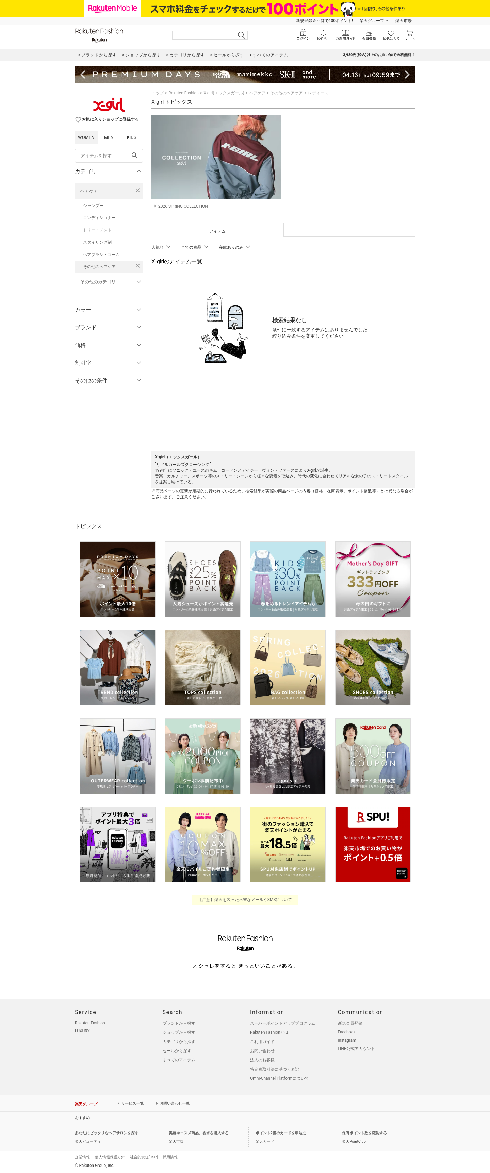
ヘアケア (89, 191)
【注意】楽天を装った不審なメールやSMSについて (245, 899)
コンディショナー (99, 217)
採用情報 (170, 1157)
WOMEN (86, 137)
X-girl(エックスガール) (223, 93)
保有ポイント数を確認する (364, 1133)
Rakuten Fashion (183, 93)
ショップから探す (179, 1032)
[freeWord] (109, 156)
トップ (157, 93)
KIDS (131, 137)
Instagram (347, 1040)
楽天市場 (403, 20)
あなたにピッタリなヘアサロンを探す (106, 1133)
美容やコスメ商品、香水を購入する (199, 1133)
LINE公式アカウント (356, 1048)
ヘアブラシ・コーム (101, 254)
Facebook (347, 1032)
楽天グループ (372, 20)
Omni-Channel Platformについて (279, 1078)
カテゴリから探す (179, 1041)
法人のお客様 (262, 1060)
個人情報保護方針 (110, 1157)
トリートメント (97, 230)
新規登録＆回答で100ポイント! (324, 20)
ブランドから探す (179, 1023)
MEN (109, 137)
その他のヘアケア (99, 266)
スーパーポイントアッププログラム (282, 1023)
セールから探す (177, 1050)
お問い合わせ (262, 1050)
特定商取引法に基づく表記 (274, 1069)
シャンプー (93, 205)
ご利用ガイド (262, 1041)
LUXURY (82, 1031)
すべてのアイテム (179, 1060)
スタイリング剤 (97, 242)
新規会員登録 (350, 1023)
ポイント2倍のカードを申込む (281, 1133)
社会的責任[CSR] (144, 1157)
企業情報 (82, 1157)
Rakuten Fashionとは (269, 1032)
